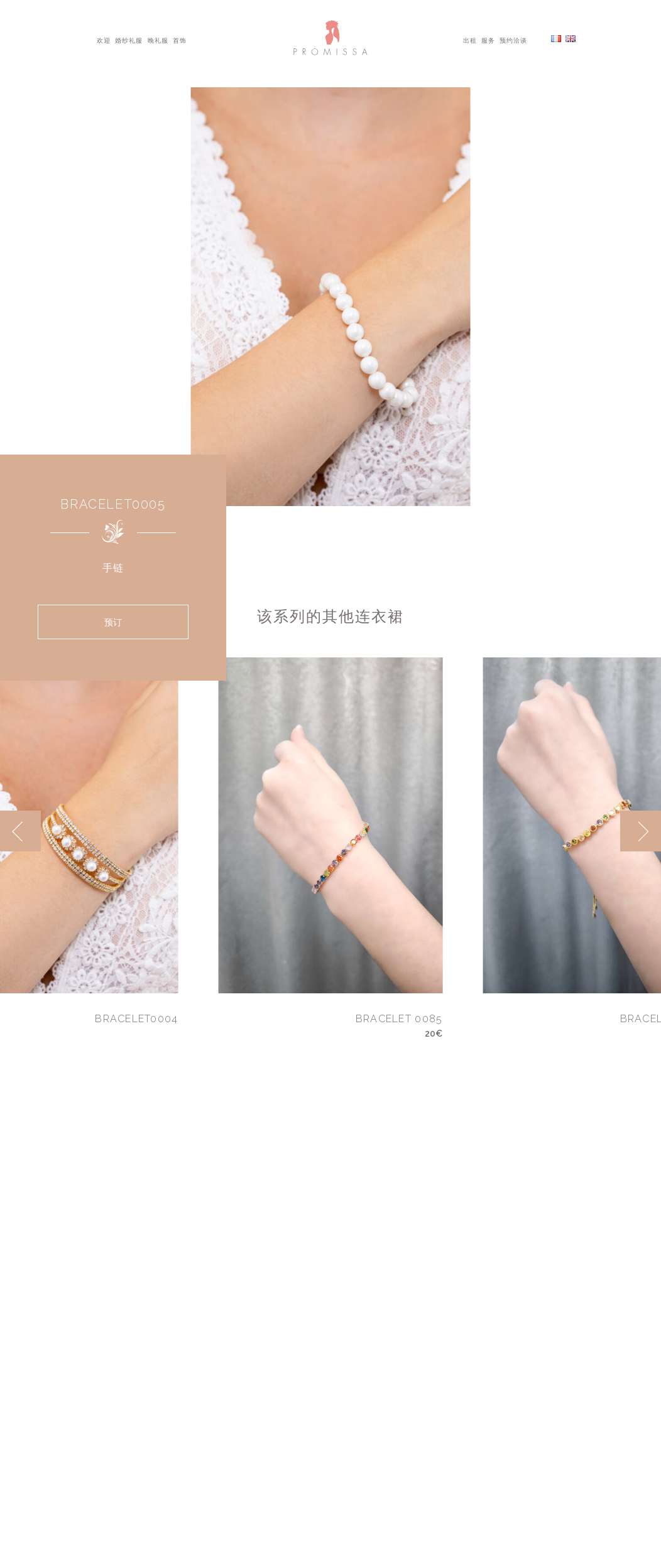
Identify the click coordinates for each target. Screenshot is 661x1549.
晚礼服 (158, 39)
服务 (488, 39)
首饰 (180, 39)
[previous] (20, 831)
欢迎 (104, 39)
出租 (470, 39)
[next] (640, 831)
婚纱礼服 (129, 39)
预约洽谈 (513, 39)
